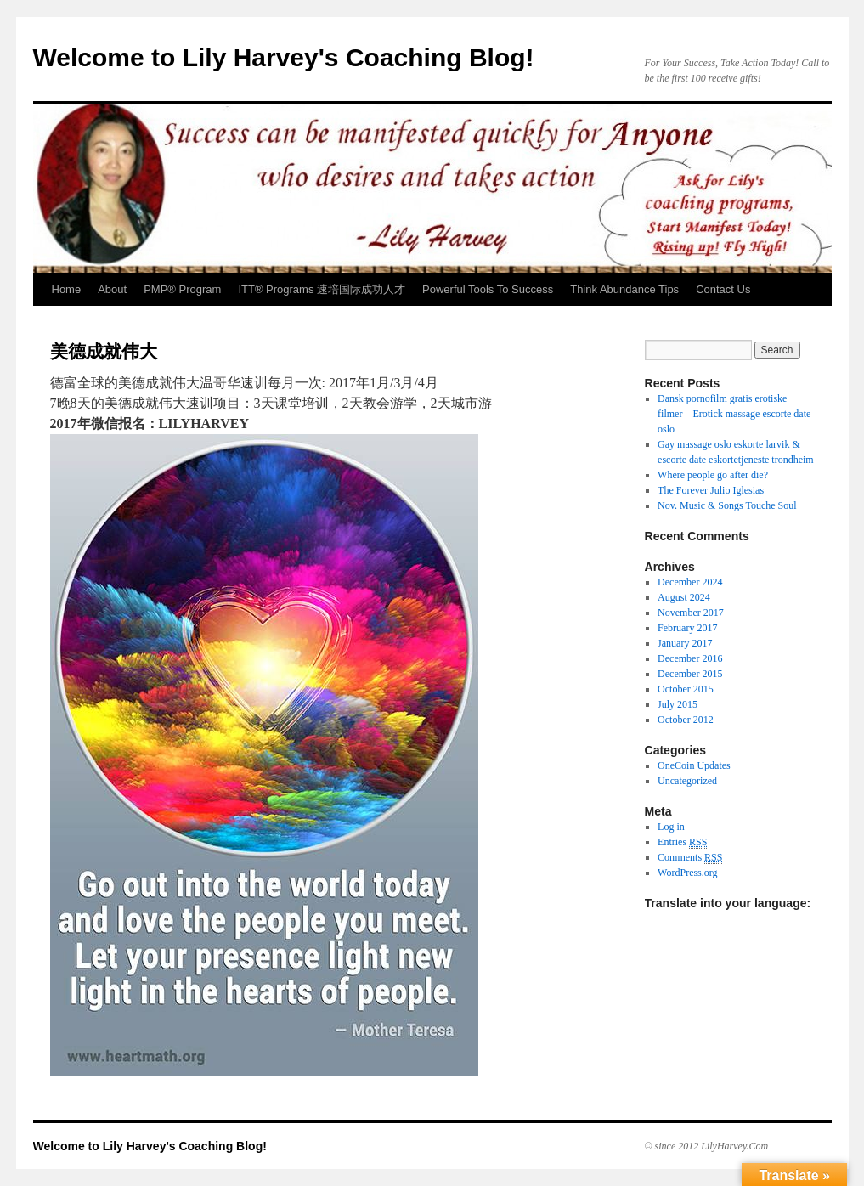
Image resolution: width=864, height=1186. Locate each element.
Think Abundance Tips (624, 289)
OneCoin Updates (694, 765)
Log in (671, 827)
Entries (682, 842)
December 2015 (690, 674)
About (112, 289)
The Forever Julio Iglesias (711, 490)
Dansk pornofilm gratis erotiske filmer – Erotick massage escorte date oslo (734, 414)
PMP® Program (182, 289)
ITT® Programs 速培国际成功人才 (321, 289)
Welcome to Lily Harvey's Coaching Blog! (283, 57)
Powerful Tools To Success (487, 289)
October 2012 (686, 720)
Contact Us (723, 289)
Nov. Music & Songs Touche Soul (727, 505)
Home (67, 289)
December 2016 (690, 658)
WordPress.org (687, 872)
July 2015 (677, 704)
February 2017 (687, 628)
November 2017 (691, 612)
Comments (690, 857)
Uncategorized (687, 781)
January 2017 (685, 643)
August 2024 (684, 597)
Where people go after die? (713, 475)
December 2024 (690, 582)
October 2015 (686, 689)
